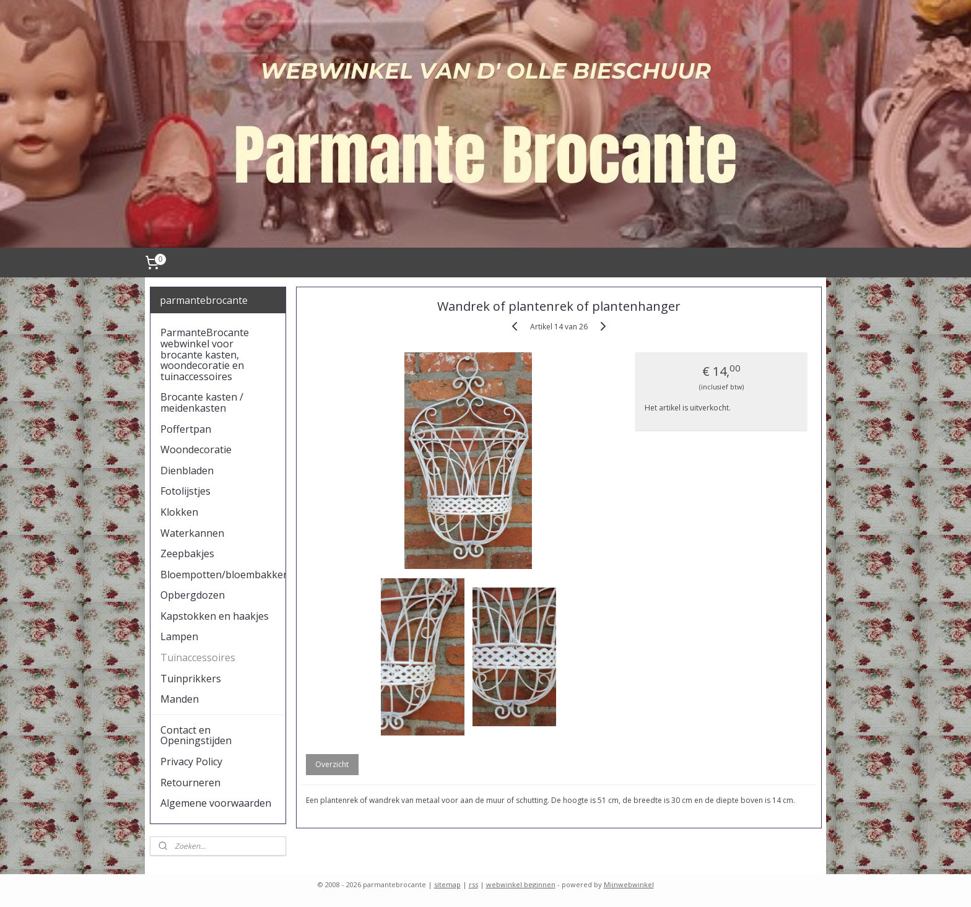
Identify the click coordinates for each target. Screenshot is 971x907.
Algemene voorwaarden (215, 803)
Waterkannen (192, 533)
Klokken (179, 512)
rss (473, 884)
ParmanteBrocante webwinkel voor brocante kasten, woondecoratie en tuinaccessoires (204, 354)
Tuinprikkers (190, 678)
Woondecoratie (196, 449)
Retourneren (190, 782)
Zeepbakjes (187, 553)
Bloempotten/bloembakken (223, 574)
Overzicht (332, 764)
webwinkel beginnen (520, 884)
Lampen (179, 636)
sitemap (447, 884)
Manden (179, 699)
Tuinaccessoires (197, 657)
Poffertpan (185, 429)
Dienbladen (187, 470)
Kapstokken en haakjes (214, 616)
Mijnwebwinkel (629, 884)
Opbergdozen (192, 595)
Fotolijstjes (185, 491)
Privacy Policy (191, 761)
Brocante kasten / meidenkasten (201, 402)
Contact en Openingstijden (196, 735)
